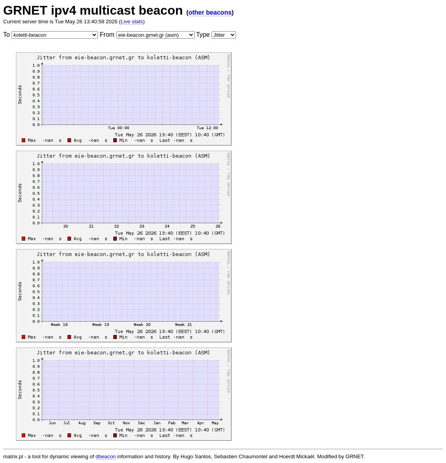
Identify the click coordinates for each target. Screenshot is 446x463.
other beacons (209, 12)
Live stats (132, 21)
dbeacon (106, 456)
